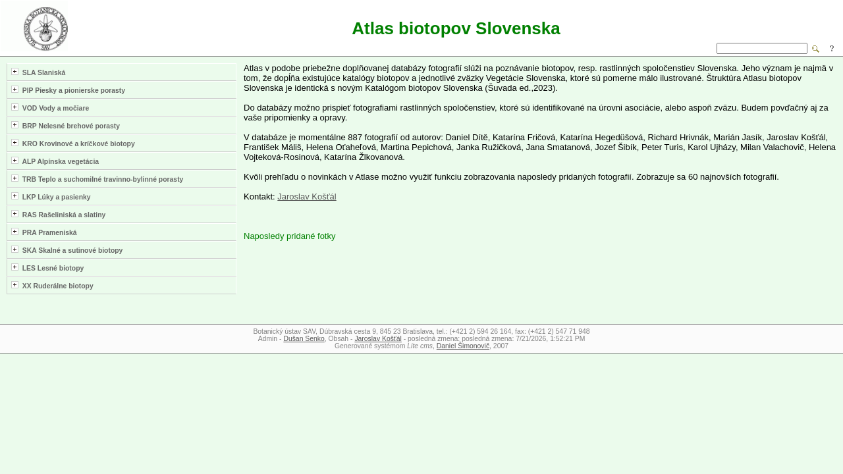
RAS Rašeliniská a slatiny (58, 214)
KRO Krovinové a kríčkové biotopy (73, 143)
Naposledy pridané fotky (289, 236)
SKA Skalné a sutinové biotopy (66, 250)
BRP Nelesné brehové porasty (65, 125)
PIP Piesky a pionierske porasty (68, 90)
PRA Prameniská (44, 232)
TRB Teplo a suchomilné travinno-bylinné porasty (97, 178)
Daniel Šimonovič (463, 346)
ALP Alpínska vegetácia (55, 161)
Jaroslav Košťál (306, 196)
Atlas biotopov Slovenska (456, 28)
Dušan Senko (303, 338)
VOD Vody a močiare (50, 107)
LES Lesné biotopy (47, 267)
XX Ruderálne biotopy (52, 285)
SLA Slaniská (38, 72)
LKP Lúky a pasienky (51, 196)
